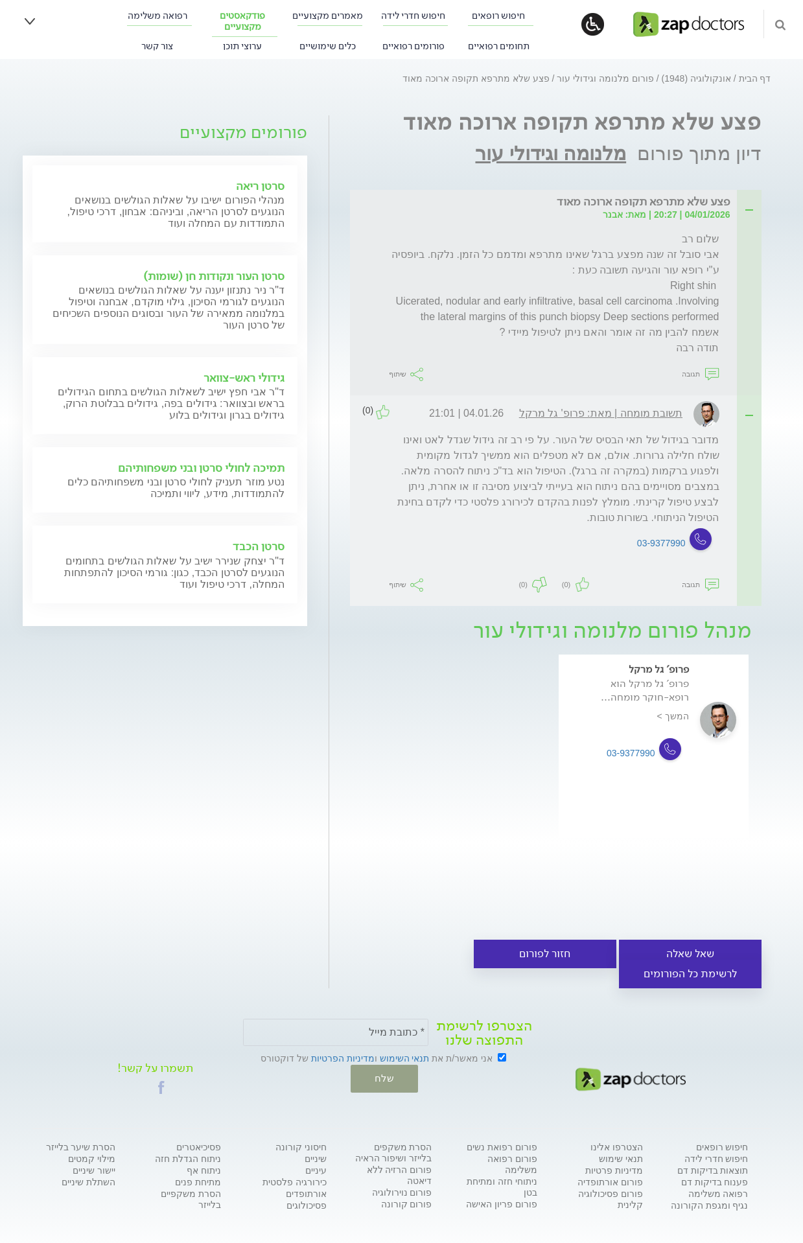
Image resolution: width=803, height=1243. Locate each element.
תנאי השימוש (405, 1058)
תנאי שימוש (621, 1158)
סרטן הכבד (259, 546)
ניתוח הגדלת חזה (188, 1158)
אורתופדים (306, 1193)
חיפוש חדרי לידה (413, 15)
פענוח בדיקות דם (715, 1181)
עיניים (316, 1170)
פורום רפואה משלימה (512, 1163)
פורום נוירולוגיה (402, 1192)
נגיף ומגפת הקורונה (710, 1205)
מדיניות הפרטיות (343, 1058)
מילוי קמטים (91, 1158)
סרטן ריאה (260, 186)
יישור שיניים (94, 1170)
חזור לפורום (544, 953)
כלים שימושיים (327, 46)
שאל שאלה (690, 953)
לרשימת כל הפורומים (690, 973)
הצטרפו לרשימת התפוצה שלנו (484, 1033)
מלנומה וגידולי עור (550, 153)
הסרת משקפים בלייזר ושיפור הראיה (393, 1152)
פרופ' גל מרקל (659, 669)
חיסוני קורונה (301, 1146)
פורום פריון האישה (501, 1203)
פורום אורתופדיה (610, 1181)
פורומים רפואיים (413, 46)
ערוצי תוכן (242, 46)
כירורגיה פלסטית (294, 1181)
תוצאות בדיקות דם (713, 1170)
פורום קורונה (406, 1203)
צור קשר (157, 46)
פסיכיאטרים (198, 1146)
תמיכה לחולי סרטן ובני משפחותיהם (201, 468)
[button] (161, 1086)
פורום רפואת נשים (502, 1146)
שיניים (316, 1158)
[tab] (559, 202)
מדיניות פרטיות (614, 1170)
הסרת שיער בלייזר (81, 1146)
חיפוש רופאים (498, 15)
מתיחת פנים (198, 1181)
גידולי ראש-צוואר (244, 378)
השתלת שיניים (88, 1181)
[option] (654, 765)
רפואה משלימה (157, 15)
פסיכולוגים (306, 1205)
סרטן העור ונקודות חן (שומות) (214, 276)
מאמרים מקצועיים (327, 15)
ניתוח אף (204, 1170)
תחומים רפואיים (499, 46)
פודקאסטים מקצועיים (242, 21)
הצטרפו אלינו (616, 1146)
